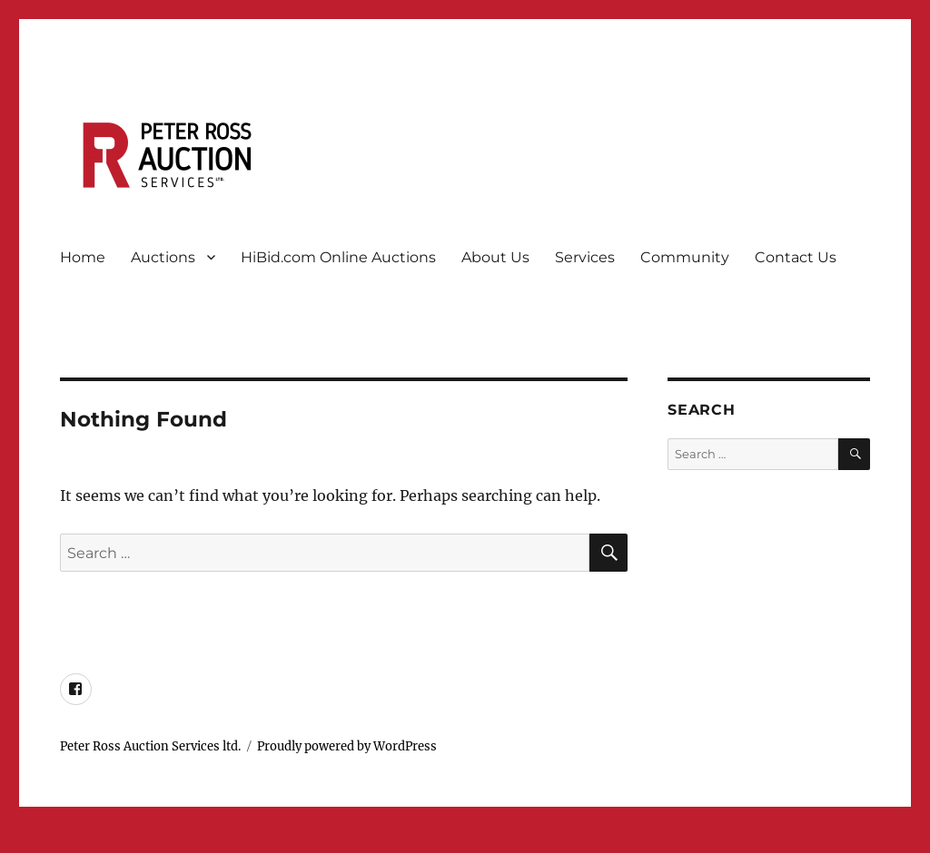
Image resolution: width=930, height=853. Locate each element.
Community (684, 257)
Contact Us (795, 257)
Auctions (163, 257)
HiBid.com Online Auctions (338, 257)
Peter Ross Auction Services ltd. (150, 746)
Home (82, 257)
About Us (495, 257)
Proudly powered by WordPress (347, 746)
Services (585, 257)
